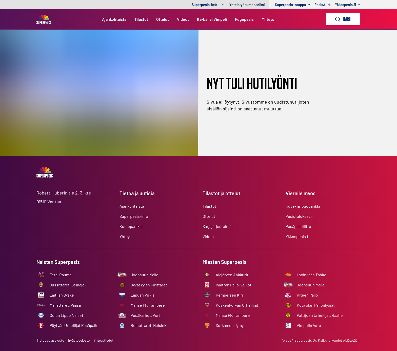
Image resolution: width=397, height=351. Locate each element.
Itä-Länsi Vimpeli (212, 19)
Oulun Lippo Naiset (66, 315)
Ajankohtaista (114, 19)
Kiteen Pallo (307, 294)
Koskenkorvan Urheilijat (237, 305)
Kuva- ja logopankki (303, 206)
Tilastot (141, 19)
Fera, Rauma (60, 274)
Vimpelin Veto (309, 325)
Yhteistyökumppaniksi (247, 5)
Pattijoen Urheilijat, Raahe (320, 315)
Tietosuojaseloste (50, 340)
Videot (183, 19)
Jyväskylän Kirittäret (149, 284)
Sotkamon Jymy (230, 325)
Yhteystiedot (103, 340)
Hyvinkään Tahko (311, 274)
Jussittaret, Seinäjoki (69, 284)
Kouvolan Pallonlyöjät (316, 305)
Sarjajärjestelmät (218, 226)
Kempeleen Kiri (229, 294)
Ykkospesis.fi (297, 236)
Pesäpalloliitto (298, 226)
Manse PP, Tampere (148, 305)
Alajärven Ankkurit (232, 274)
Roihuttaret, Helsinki (149, 325)
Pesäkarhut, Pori (145, 315)
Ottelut (162, 19)
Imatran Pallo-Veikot (233, 284)
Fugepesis (244, 19)
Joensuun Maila (144, 274)
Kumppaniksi (131, 226)
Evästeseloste (79, 340)
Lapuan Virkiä (142, 294)
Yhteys (268, 19)
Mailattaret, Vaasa (65, 305)
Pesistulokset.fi (300, 216)
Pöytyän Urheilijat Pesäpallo (74, 325)
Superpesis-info (204, 5)
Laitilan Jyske (62, 294)
